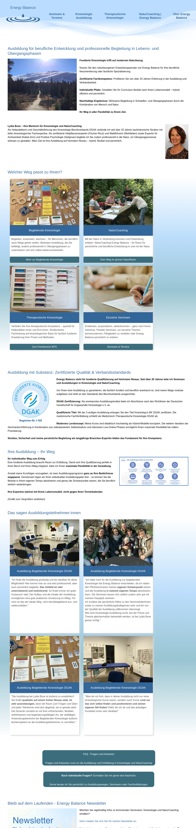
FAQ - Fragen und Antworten (98, 585)
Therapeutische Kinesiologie (115, 15)
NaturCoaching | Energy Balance (150, 15)
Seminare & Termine (57, 15)
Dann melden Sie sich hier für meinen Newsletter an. (108, 653)
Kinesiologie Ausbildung (83, 15)
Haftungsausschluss (79, 823)
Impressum (104, 823)
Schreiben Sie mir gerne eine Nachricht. (98, 607)
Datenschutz (123, 823)
